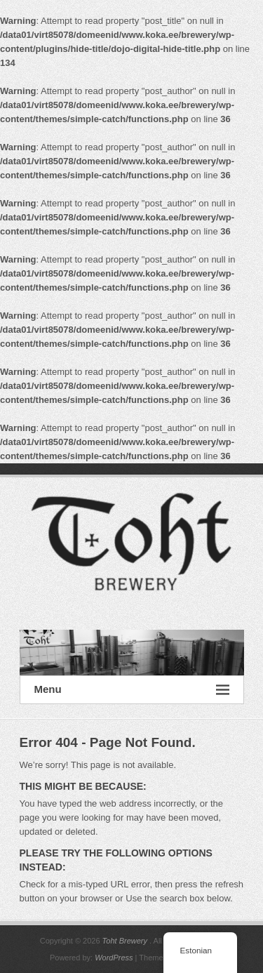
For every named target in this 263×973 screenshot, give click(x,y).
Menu (131, 689)
